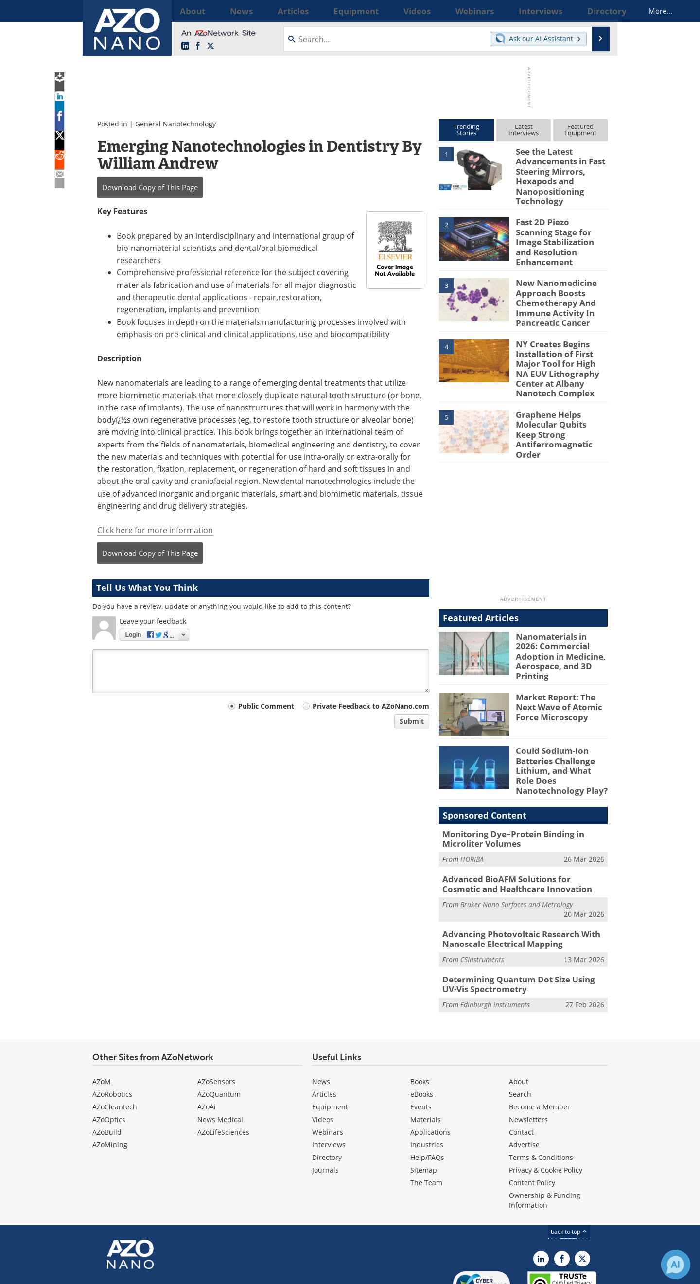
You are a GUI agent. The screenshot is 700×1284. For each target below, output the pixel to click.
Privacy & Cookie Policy (545, 1116)
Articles (324, 1040)
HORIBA (472, 812)
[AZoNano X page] (210, 46)
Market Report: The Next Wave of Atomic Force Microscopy (561, 667)
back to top (569, 1178)
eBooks (421, 1040)
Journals (325, 1116)
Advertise (524, 1091)
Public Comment (266, 706)
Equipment (330, 1053)
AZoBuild (107, 1078)
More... (595, 11)
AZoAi (206, 1053)
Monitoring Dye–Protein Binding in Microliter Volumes (506, 794)
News (321, 1028)
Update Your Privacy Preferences (166, 1271)
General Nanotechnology (175, 123)
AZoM (101, 1028)
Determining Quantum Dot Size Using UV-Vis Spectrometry (523, 932)
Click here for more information (155, 530)
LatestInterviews (523, 129)
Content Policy (532, 1129)
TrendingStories (466, 129)
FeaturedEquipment (580, 129)
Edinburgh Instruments (495, 951)
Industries (426, 1091)
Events (421, 1053)
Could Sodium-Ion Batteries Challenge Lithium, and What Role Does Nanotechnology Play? (559, 729)
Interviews (329, 1091)
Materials (425, 1065)
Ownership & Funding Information (544, 1146)
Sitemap (423, 1116)
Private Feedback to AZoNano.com (371, 706)
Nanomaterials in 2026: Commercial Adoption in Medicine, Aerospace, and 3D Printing (561, 618)
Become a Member (539, 1053)
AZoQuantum (219, 1040)
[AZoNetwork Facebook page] (198, 46)
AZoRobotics (112, 1040)
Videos (322, 1065)
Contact (521, 1078)
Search (520, 1040)
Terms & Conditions (541, 1103)
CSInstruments (482, 907)
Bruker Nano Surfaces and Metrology (516, 855)
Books (419, 1028)
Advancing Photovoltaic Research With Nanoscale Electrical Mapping (513, 889)
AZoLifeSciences (223, 1078)
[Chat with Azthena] (675, 1264)
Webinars (327, 1078)
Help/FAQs (427, 1103)
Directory (327, 1103)
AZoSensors (216, 1028)
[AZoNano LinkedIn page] (185, 46)
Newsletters (528, 1065)
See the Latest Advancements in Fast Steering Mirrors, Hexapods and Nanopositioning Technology (556, 173)
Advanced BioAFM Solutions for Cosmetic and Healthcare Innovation (517, 836)
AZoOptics (108, 1065)
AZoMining (109, 1091)
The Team (426, 1129)
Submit (412, 721)
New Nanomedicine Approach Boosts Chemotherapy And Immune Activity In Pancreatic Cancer (552, 287)
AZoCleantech (114, 1053)
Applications (430, 1078)
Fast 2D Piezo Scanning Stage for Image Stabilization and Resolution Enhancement (557, 232)
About (518, 1028)
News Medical (220, 1065)
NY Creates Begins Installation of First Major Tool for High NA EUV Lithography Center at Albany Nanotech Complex (560, 347)
